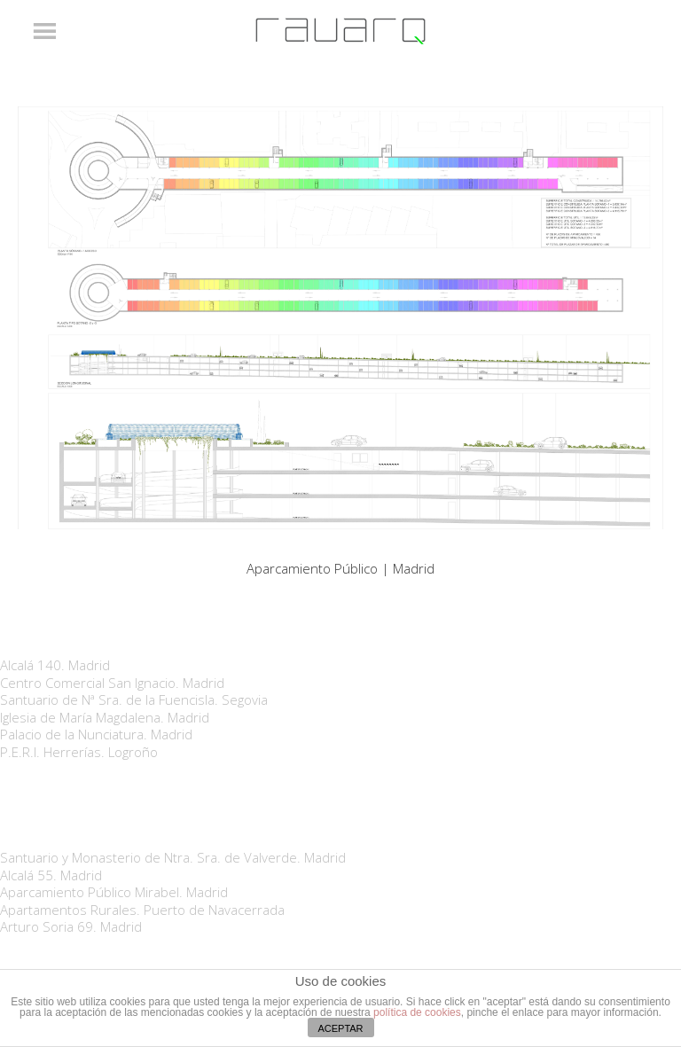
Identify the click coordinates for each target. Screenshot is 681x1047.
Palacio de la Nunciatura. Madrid (96, 734)
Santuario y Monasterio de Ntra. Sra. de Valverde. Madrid (173, 857)
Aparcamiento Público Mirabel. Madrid (114, 892)
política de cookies (417, 1012)
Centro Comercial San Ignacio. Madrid (112, 682)
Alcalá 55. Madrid (51, 875)
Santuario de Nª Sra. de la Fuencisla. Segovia (134, 699)
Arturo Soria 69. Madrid (71, 926)
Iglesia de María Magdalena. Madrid (104, 717)
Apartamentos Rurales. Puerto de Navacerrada (142, 909)
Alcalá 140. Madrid (55, 665)
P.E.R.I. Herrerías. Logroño (79, 752)
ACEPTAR (340, 1028)
